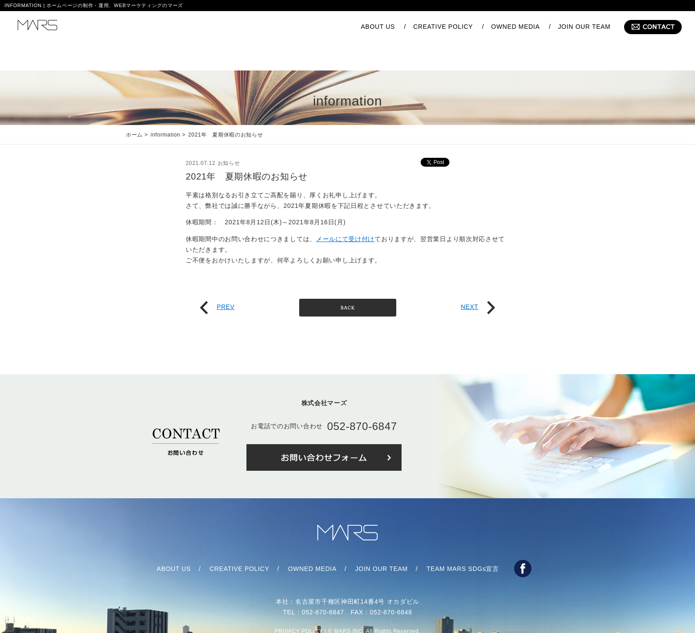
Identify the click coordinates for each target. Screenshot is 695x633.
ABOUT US (378, 26)
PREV (217, 280)
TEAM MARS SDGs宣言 (462, 542)
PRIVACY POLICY (299, 605)
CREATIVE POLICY (443, 26)
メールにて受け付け (345, 212)
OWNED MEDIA (515, 26)
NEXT (478, 280)
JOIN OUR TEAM (584, 26)
